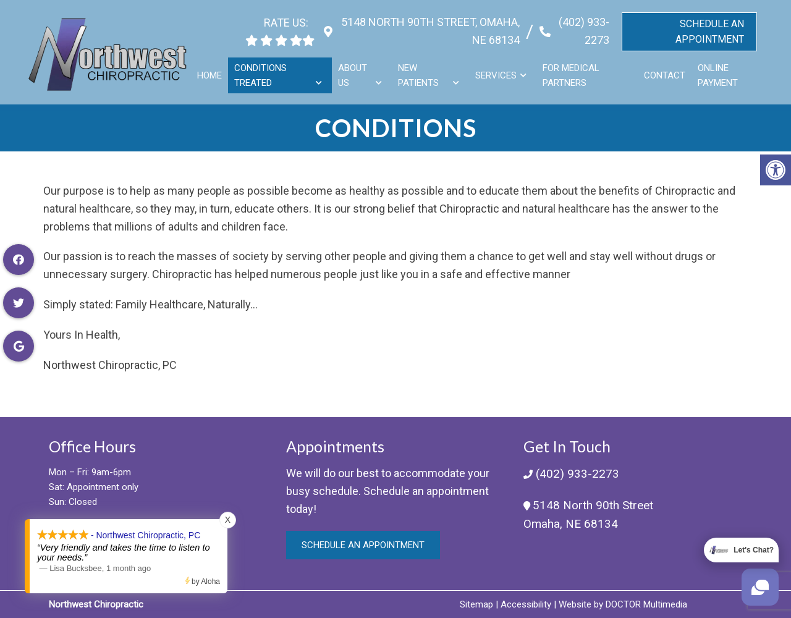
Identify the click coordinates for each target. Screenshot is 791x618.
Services (496, 70)
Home (212, 70)
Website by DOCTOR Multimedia (623, 604)
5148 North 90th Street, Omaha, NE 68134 (426, 26)
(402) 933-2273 (582, 26)
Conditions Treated (263, 70)
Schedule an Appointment (363, 545)
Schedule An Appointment (709, 27)
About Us (354, 70)
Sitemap (476, 604)
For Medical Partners (571, 70)
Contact (664, 70)
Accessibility (526, 604)
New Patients (419, 70)
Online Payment (718, 70)
